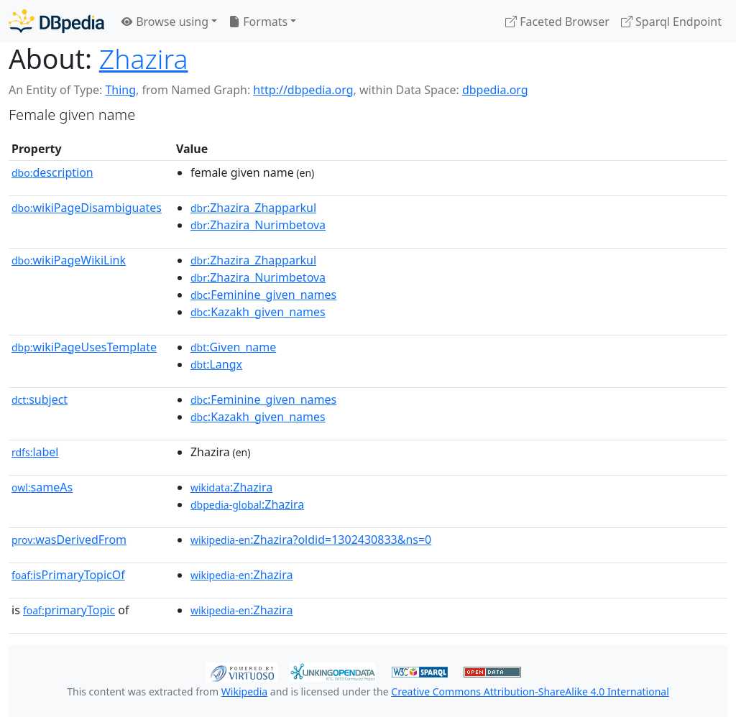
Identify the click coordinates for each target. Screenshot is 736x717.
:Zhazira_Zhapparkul (253, 208)
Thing (120, 90)
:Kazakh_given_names (258, 312)
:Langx (216, 364)
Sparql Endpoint (671, 21)
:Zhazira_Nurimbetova (258, 225)
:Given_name (233, 347)
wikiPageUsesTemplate (84, 347)
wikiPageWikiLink (69, 260)
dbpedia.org (495, 90)
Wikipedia (244, 691)
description (52, 172)
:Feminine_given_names (263, 294)
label (35, 452)
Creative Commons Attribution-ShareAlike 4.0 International (529, 691)
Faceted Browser (557, 21)
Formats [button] (258, 21)
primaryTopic (69, 610)
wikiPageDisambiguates (87, 208)
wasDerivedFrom (69, 539)
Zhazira (143, 58)
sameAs (42, 487)
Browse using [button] (164, 21)
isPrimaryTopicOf (68, 575)
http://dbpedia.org (303, 90)
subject (40, 399)
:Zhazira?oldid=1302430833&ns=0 (310, 539)
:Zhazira (231, 487)
